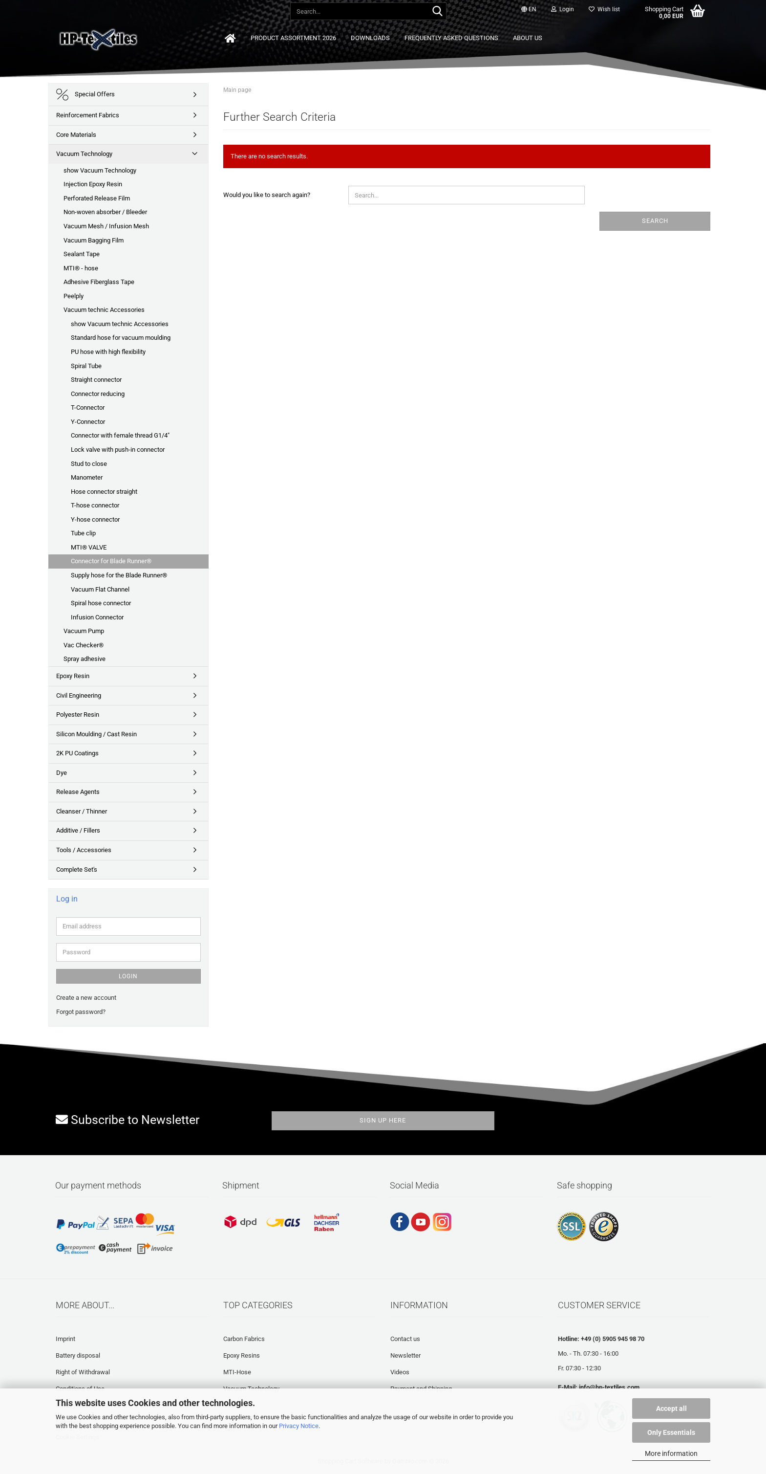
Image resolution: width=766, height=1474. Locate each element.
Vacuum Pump (84, 631)
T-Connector (88, 407)
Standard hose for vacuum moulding (120, 337)
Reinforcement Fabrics (87, 115)
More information (671, 1453)
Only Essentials (671, 1432)
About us (527, 38)
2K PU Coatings (77, 753)
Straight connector (96, 379)
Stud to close (89, 463)
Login (128, 976)
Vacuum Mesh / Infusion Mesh (106, 226)
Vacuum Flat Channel (100, 589)
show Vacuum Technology (100, 170)
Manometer (87, 477)
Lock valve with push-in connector (118, 449)
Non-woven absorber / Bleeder (105, 212)
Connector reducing (98, 393)
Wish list (604, 9)
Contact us (405, 1338)
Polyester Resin (77, 714)
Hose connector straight (104, 491)
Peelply (74, 296)
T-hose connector (95, 505)
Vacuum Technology (84, 153)
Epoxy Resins (241, 1355)
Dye (61, 772)
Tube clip (83, 533)
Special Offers (85, 94)
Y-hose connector (95, 519)
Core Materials (76, 134)
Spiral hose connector (101, 603)
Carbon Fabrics (244, 1338)
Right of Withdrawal (83, 1372)
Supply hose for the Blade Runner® (119, 575)
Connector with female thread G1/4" (120, 435)
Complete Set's (76, 869)
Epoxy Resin (72, 676)
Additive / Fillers (78, 830)
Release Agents (78, 791)
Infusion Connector (97, 617)
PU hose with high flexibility (108, 351)
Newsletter (405, 1355)
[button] (529, 10)
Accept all (671, 1408)
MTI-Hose (237, 1372)
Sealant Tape (82, 254)
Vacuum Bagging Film (94, 240)
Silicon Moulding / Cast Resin (96, 734)
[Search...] (437, 12)
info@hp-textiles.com (609, 1387)
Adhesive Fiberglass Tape (99, 282)
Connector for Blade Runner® (111, 561)
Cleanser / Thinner (81, 811)
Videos (399, 1372)
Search (655, 220)
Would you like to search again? (266, 194)
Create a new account (86, 997)
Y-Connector (88, 421)
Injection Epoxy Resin (93, 184)
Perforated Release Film (97, 198)
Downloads (370, 38)
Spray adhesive (85, 658)
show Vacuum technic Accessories (120, 324)
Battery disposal (78, 1355)
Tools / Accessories (83, 850)
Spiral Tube (86, 366)
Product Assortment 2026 (293, 38)
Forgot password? (81, 1011)
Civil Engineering (78, 695)
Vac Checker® (84, 645)
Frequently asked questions (451, 38)
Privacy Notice (299, 1426)
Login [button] (562, 9)
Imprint (65, 1338)
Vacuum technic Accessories (104, 309)
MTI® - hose (81, 268)
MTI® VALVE (88, 547)
